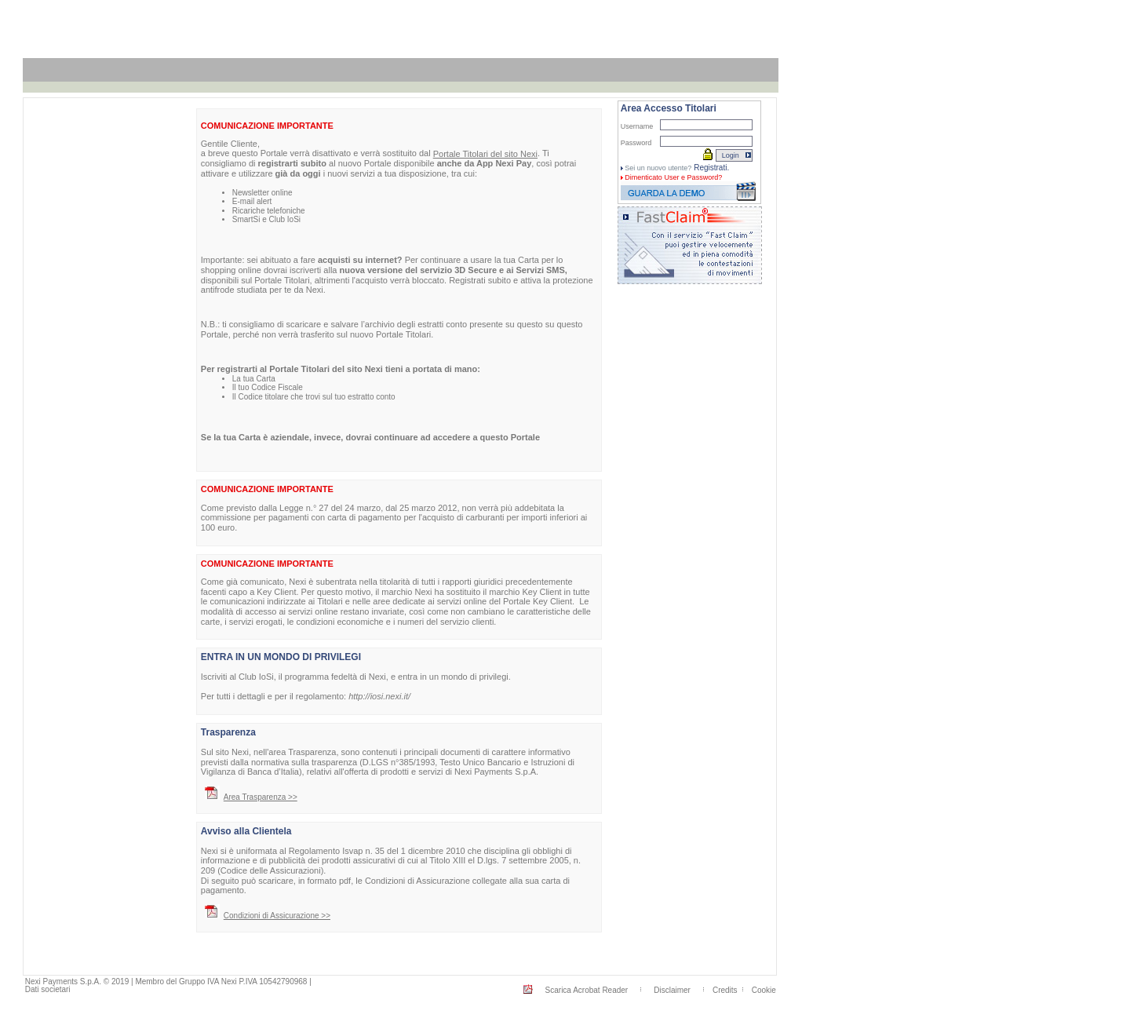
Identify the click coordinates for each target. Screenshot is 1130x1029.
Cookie (764, 990)
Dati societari (48, 989)
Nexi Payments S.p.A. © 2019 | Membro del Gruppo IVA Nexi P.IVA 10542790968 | (168, 981)
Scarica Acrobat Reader (587, 990)
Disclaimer (672, 990)
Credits (725, 990)
